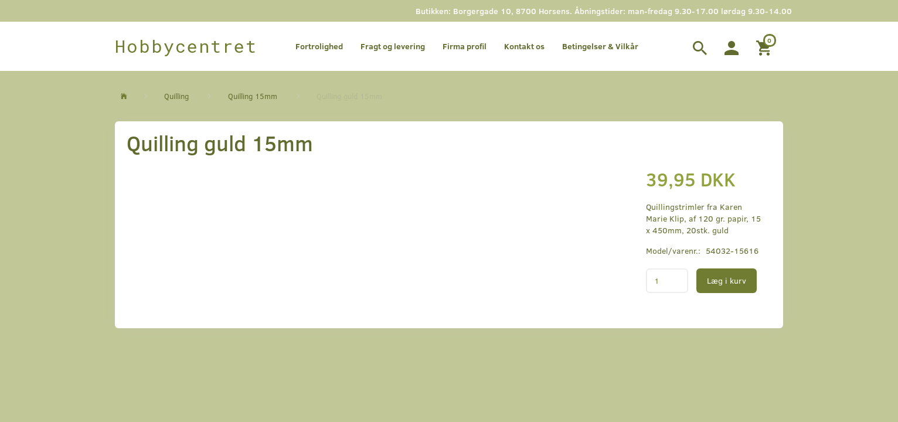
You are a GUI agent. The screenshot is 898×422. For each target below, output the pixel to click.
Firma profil (465, 46)
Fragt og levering (392, 46)
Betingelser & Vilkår (600, 46)
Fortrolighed (319, 46)
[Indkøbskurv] (765, 46)
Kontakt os (524, 46)
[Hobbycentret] (186, 46)
